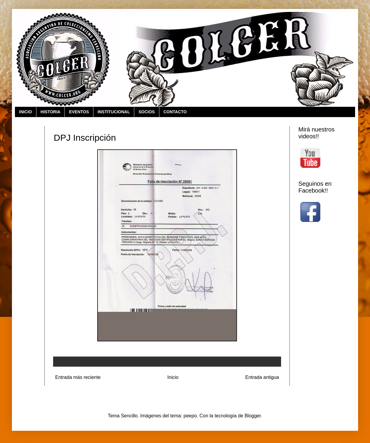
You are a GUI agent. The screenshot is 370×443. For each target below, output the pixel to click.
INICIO (25, 111)
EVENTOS (79, 111)
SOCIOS (146, 111)
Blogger (253, 415)
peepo (190, 415)
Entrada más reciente (78, 377)
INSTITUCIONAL (114, 111)
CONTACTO (175, 111)
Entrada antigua (262, 377)
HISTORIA (51, 111)
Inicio (172, 377)
